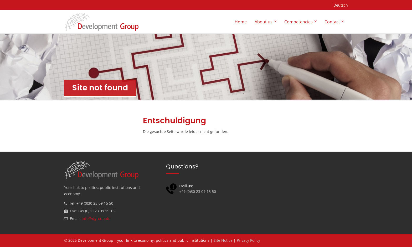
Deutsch (340, 5)
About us (263, 22)
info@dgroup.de (96, 218)
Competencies (298, 22)
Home (241, 22)
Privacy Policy (248, 240)
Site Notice (223, 240)
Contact (332, 22)
